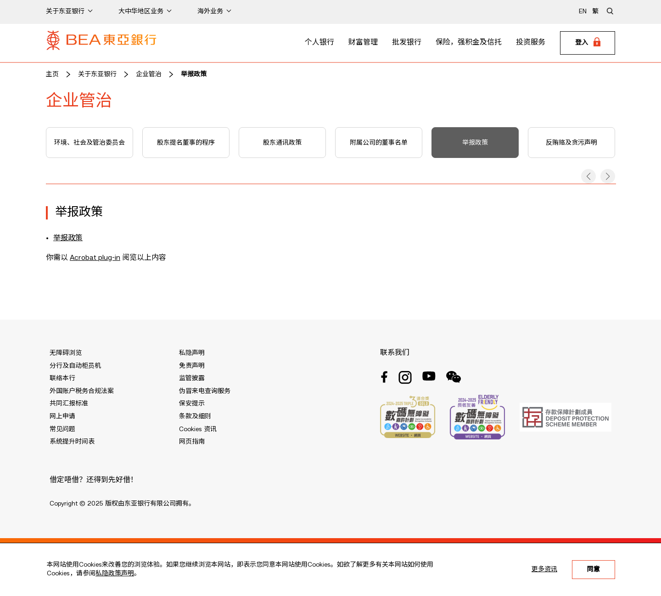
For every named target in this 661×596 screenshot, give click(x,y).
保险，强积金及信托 (469, 42)
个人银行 (319, 42)
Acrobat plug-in (95, 258)
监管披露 (192, 378)
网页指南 (192, 442)
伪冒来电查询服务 (204, 391)
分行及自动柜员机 (75, 366)
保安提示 (192, 403)
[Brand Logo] (101, 43)
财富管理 (363, 42)
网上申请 (62, 416)
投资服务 (530, 42)
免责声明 (192, 366)
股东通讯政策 (282, 143)
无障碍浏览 (66, 353)
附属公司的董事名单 (379, 143)
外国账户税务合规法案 (82, 391)
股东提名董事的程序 (186, 143)
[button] (588, 176)
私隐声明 (192, 353)
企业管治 (149, 74)
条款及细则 (195, 416)
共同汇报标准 (69, 403)
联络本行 (62, 378)
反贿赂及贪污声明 (571, 143)
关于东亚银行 (97, 74)
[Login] (587, 43)
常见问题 (62, 429)
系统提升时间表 (72, 442)
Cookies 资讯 (198, 429)
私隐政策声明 (114, 573)
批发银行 (406, 42)
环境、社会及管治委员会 (89, 143)
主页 (52, 74)
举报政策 (194, 74)
